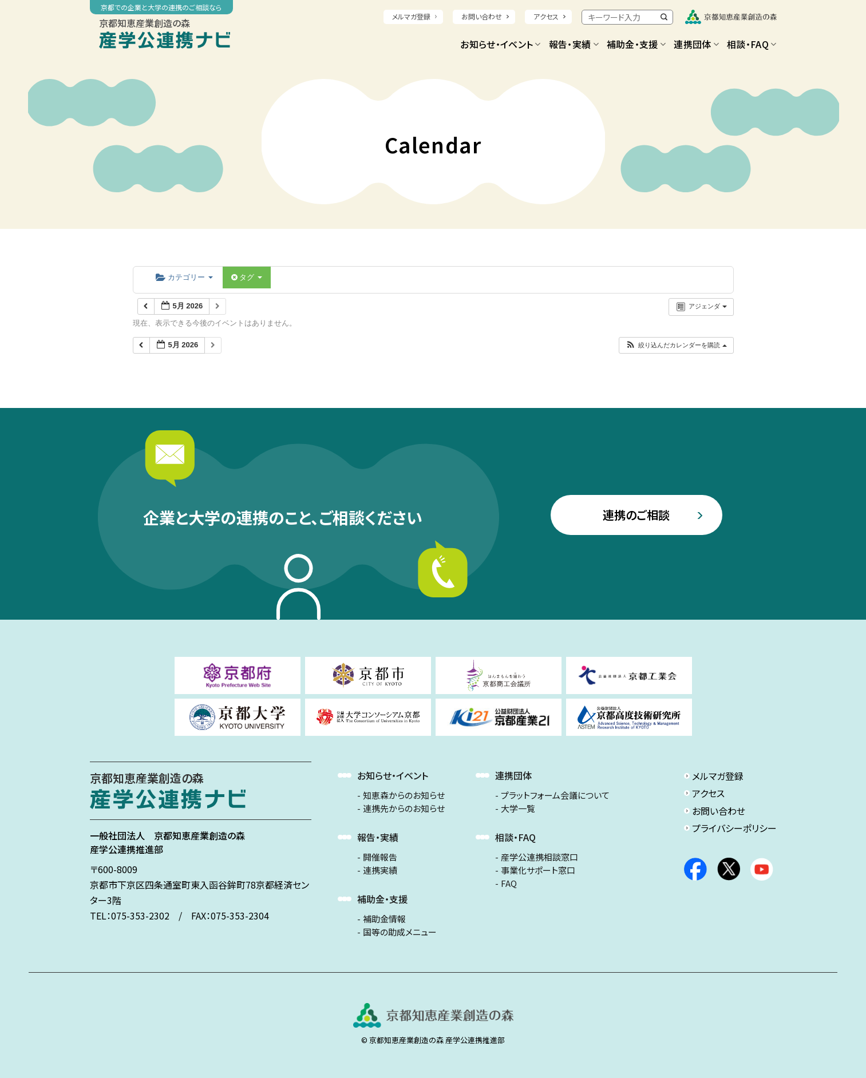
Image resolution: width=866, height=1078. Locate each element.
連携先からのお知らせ (404, 808)
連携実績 (380, 870)
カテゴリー (184, 277)
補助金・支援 (636, 44)
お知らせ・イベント (500, 44)
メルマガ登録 (411, 16)
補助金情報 (384, 919)
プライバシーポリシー (734, 828)
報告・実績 (574, 44)
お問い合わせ (481, 16)
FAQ (509, 883)
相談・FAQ (751, 44)
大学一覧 (518, 808)
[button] (675, 345)
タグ (246, 277)
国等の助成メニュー (400, 932)
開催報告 (380, 857)
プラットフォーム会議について (555, 795)
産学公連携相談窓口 (539, 857)
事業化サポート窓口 (538, 870)
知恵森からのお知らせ (404, 795)
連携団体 (696, 44)
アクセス (546, 16)
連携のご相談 (636, 514)
